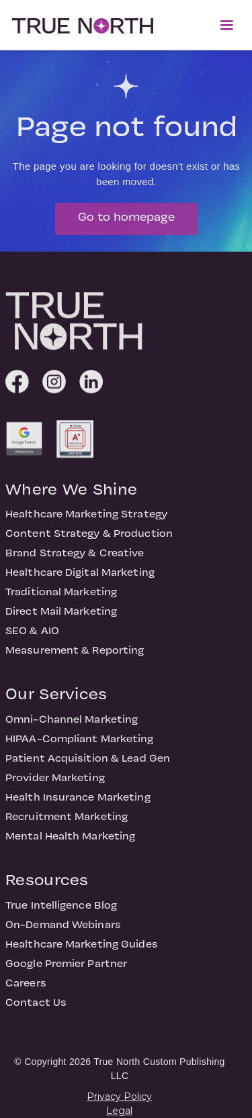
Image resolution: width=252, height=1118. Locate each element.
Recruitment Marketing (66, 821)
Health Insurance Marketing (78, 802)
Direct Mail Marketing (61, 616)
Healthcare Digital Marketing (80, 577)
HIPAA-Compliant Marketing (79, 743)
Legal (119, 1111)
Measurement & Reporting (74, 655)
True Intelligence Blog (61, 910)
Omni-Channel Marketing (71, 724)
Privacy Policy (119, 1096)
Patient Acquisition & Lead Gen (87, 763)
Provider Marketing (55, 782)
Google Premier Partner (66, 968)
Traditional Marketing (61, 596)
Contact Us (36, 1007)
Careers (25, 987)
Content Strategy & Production (89, 538)
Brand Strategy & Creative (74, 557)
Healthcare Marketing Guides (81, 949)
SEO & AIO (32, 635)
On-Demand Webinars (63, 929)
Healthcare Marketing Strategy (86, 518)
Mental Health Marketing (70, 840)
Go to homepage (126, 221)
